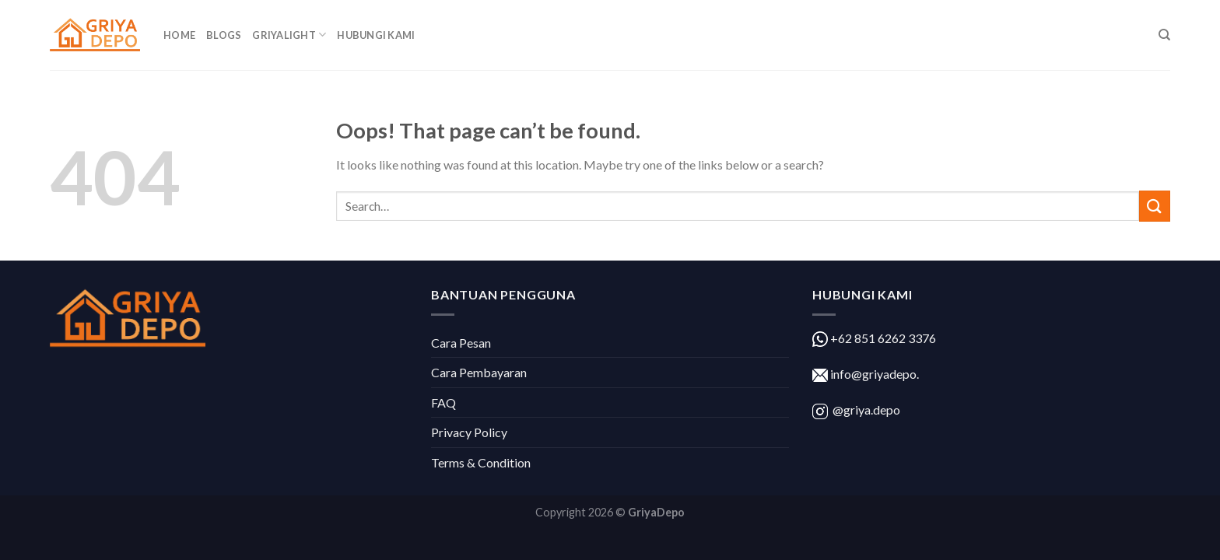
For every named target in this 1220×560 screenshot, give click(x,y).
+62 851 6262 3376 (882, 338)
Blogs (223, 35)
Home (179, 35)
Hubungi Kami (376, 35)
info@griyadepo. (873, 373)
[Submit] (1154, 206)
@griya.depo (866, 409)
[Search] (1164, 35)
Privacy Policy (469, 432)
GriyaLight (289, 34)
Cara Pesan (461, 342)
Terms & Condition (481, 462)
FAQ (443, 402)
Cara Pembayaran (479, 372)
